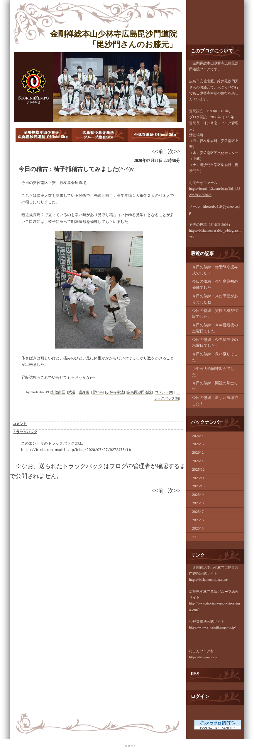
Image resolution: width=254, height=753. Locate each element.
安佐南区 (58, 392)
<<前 (159, 151)
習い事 (97, 392)
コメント (20, 424)
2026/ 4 (198, 435)
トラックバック (25, 432)
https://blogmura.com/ (204, 657)
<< (194, 537)
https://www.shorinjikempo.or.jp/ (212, 627)
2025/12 (198, 469)
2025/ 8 (198, 503)
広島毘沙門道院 (139, 392)
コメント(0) (164, 392)
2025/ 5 (198, 528)
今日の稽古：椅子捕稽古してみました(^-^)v (76, 169)
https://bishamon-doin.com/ (208, 580)
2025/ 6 (198, 520)
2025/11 (198, 478)
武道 (71, 392)
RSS (195, 673)
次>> (174, 151)
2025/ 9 (198, 494)
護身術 (84, 392)
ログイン (200, 696)
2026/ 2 (198, 452)
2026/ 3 (198, 444)
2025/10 (198, 486)
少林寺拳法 (115, 392)
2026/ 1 (198, 461)
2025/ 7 (198, 511)
